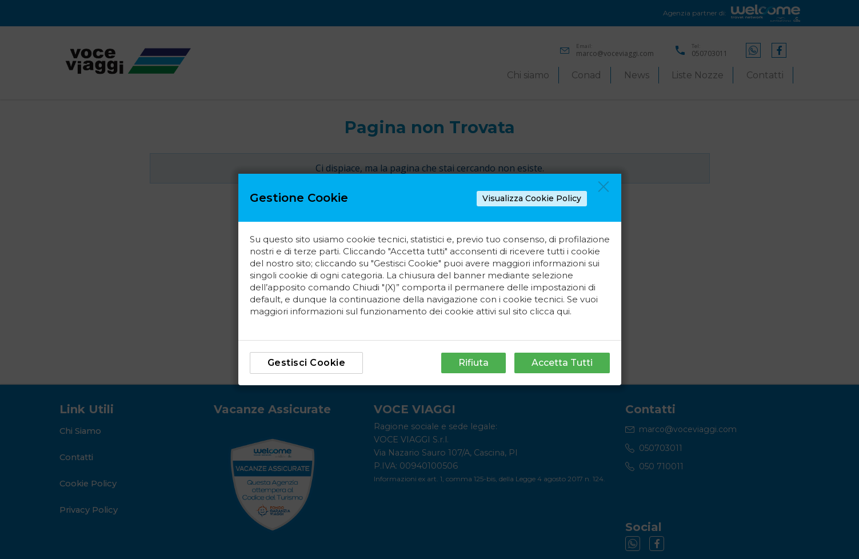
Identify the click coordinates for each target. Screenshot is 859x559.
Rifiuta (473, 362)
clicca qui (550, 311)
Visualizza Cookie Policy (531, 198)
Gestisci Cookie (306, 362)
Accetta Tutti (562, 362)
